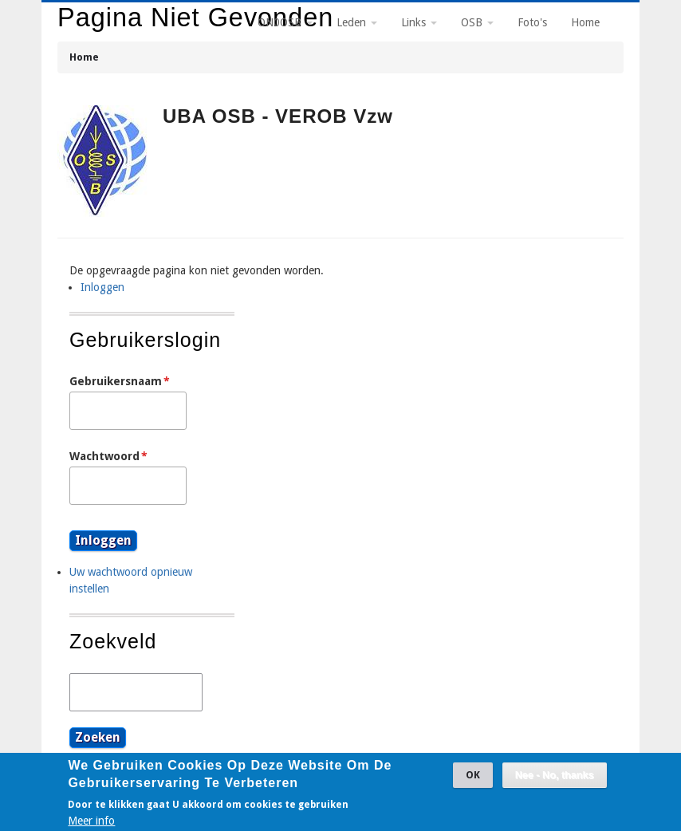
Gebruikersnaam (115, 381)
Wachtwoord (104, 456)
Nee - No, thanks (554, 780)
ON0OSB (285, 22)
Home (84, 57)
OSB (477, 22)
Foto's (532, 22)
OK (473, 780)
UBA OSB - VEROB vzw (278, 116)
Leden (357, 22)
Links (419, 22)
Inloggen (102, 287)
